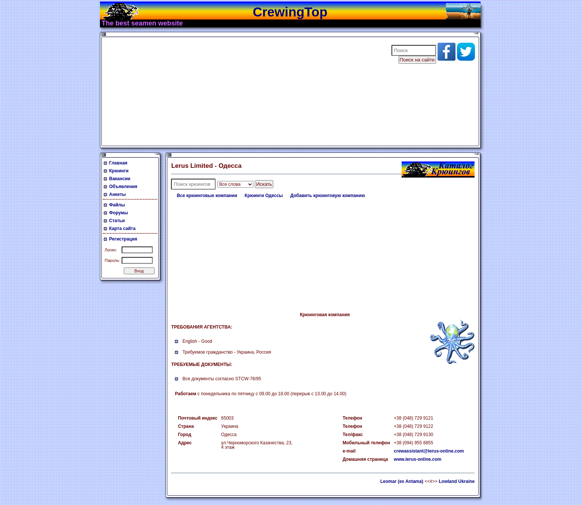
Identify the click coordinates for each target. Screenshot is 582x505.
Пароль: (112, 260)
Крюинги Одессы (264, 195)
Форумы (118, 212)
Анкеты (117, 194)
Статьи (117, 220)
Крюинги (119, 170)
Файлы (117, 205)
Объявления (123, 186)
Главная (118, 163)
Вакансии (120, 178)
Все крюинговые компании (207, 195)
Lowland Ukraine (457, 481)
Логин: (111, 250)
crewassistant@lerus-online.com (429, 451)
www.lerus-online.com (417, 459)
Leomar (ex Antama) (401, 481)
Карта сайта (122, 228)
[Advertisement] (242, 91)
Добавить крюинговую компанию (327, 195)
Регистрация (123, 239)
